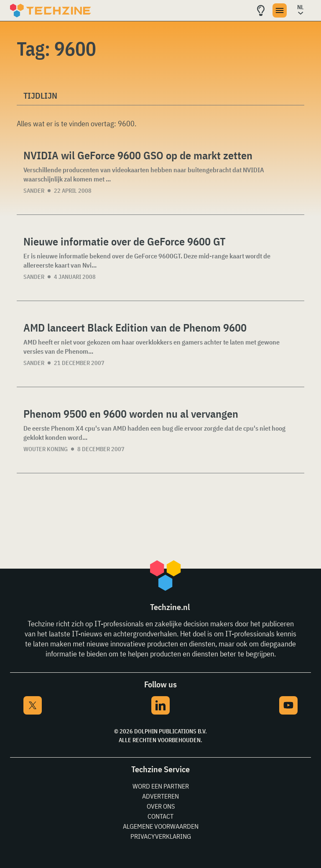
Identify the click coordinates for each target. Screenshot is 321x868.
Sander (33, 190)
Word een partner (160, 786)
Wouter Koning (45, 449)
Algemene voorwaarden (161, 826)
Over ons (161, 806)
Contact (160, 816)
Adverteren (160, 796)
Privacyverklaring (160, 836)
